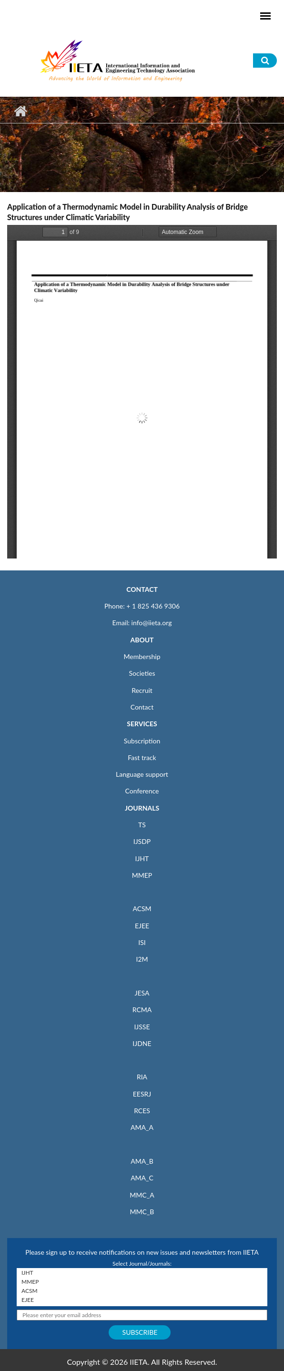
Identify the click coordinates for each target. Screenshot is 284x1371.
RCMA (142, 1009)
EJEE (142, 926)
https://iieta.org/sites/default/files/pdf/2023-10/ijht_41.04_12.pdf (142, 392)
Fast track (142, 757)
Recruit (142, 690)
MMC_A (142, 1195)
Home (20, 111)
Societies (142, 673)
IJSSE (142, 1027)
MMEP (142, 875)
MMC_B (142, 1212)
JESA (142, 993)
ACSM (141, 908)
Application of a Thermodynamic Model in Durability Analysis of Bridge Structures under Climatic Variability (127, 212)
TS (142, 825)
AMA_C (142, 1178)
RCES (142, 1111)
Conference (142, 791)
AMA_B (142, 1161)
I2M (142, 959)
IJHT (142, 858)
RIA (142, 1077)
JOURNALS (142, 808)
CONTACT (142, 589)
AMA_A (142, 1127)
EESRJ (142, 1094)
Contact (142, 707)
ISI (141, 942)
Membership (141, 656)
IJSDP (142, 841)
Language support (142, 774)
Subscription (142, 741)
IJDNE (141, 1043)
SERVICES (142, 724)
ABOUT (141, 640)
